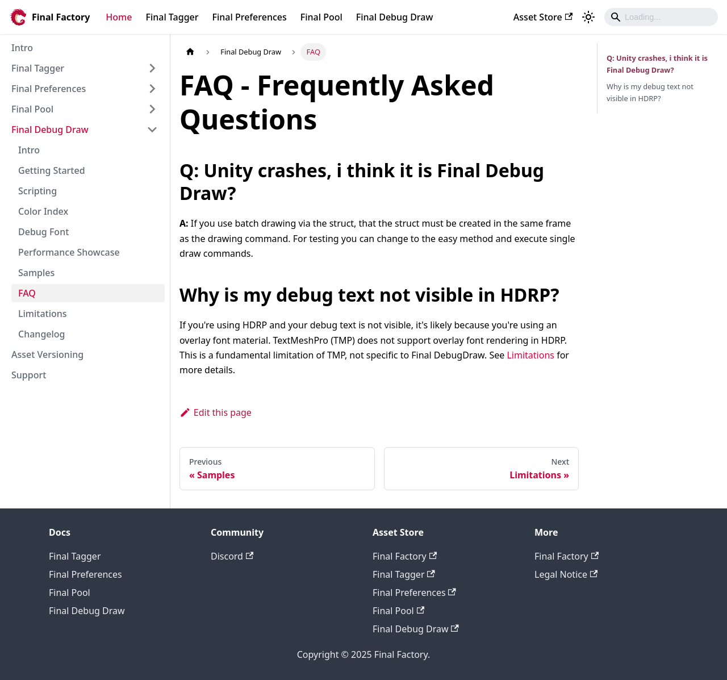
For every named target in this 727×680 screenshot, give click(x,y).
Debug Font (43, 232)
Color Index (43, 211)
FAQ (27, 293)
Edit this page (215, 412)
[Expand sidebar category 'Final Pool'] (152, 109)
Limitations (42, 313)
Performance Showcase (69, 252)
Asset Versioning (47, 354)
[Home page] (190, 52)
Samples (36, 272)
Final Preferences (249, 17)
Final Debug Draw (394, 17)
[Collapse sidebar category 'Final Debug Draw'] (152, 129)
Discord (232, 556)
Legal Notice (566, 574)
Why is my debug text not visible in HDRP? (650, 92)
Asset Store (543, 17)
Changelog (41, 334)
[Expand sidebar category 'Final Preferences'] (152, 89)
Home (119, 17)
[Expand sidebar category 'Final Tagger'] (152, 68)
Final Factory (405, 556)
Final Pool (321, 17)
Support (28, 375)
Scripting (37, 191)
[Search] (661, 17)
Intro (22, 47)
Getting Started (51, 170)
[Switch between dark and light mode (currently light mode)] (588, 17)
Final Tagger (171, 17)
